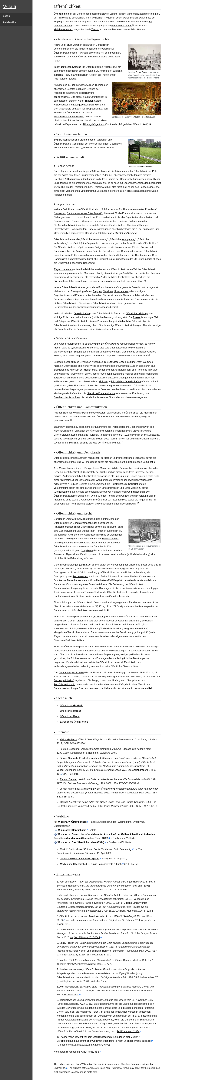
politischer (84, 93)
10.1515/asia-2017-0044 (87, 937)
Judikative (85, 564)
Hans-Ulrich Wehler (136, 903)
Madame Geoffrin (141, 117)
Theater (89, 100)
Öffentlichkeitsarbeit (70, 711)
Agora (57, 45)
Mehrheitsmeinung (63, 29)
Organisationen (62, 295)
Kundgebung (128, 239)
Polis (154, 171)
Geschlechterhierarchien (67, 397)
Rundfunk (59, 251)
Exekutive (99, 616)
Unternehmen (121, 291)
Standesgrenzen (117, 362)
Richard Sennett (68, 779)
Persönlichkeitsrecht (64, 684)
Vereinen (108, 291)
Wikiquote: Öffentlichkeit (72, 830)
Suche (6, 16)
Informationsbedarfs (98, 307)
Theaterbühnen (143, 255)
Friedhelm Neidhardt (90, 758)
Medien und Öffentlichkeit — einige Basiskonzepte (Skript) (91, 864)
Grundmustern (142, 299)
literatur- (60, 75)
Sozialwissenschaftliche (66, 139)
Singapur (149, 166)
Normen (105, 299)
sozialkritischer (61, 97)
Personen (75, 147)
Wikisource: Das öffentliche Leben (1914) (81, 842)
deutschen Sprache (70, 67)
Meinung (103, 381)
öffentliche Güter (129, 321)
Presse (144, 247)
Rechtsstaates (80, 576)
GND (84, 1051)
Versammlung (61, 488)
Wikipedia (86, 1064)
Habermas (60, 213)
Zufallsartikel (9, 22)
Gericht (77, 243)
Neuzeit (90, 48)
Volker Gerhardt (68, 739)
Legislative (87, 550)
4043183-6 (93, 1051)
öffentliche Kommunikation (101, 393)
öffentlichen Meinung (137, 313)
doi (71, 937)
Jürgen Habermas (63, 269)
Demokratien (102, 45)
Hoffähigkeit (90, 369)
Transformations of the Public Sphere (79, 858)
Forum (68, 45)
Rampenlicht (60, 259)
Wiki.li (9, 6)
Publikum (87, 147)
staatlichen (76, 542)
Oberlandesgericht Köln (71, 672)
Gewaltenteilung (110, 538)
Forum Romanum (143, 72)
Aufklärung (59, 93)
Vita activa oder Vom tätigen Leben (95, 802)
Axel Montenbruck (63, 468)
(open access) (71, 994)
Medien (62, 56)
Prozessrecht (61, 527)
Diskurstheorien (88, 139)
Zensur (95, 29)
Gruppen (97, 291)
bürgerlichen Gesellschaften (126, 381)
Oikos (69, 179)
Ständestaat (77, 116)
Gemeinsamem (62, 491)
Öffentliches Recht (69, 716)
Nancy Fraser (66, 943)
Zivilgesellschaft (62, 281)
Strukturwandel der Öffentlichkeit (84, 213)
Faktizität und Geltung (125, 233)
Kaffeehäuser (61, 104)
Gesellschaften (82, 313)
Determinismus (88, 191)
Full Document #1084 (128, 1031)
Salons (98, 100)
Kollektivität (117, 484)
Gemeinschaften (136, 491)
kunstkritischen (80, 75)
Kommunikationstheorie (85, 412)
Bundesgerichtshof (64, 680)
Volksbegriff (145, 480)
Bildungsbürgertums (93, 124)
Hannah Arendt (102, 171)
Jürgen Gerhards (69, 758)
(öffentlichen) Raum (121, 25)
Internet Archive (100, 1044)
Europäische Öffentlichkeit (74, 721)
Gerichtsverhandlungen (85, 523)
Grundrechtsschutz (119, 596)
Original (113, 920)
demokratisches (123, 247)
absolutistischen (62, 116)
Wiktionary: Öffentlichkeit (72, 822)
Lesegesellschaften (83, 104)
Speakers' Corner (135, 166)
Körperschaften (83, 295)
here (108, 1068)
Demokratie (149, 462)
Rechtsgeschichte (108, 588)
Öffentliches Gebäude (71, 705)
